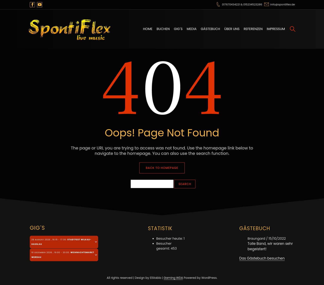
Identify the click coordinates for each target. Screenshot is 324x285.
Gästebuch (210, 28)
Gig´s (178, 28)
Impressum (276, 28)
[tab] (64, 242)
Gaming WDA (173, 278)
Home (147, 28)
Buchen (163, 28)
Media (192, 28)
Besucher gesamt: (164, 246)
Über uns (231, 28)
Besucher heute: (169, 238)
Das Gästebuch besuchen (262, 258)
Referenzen (253, 28)
